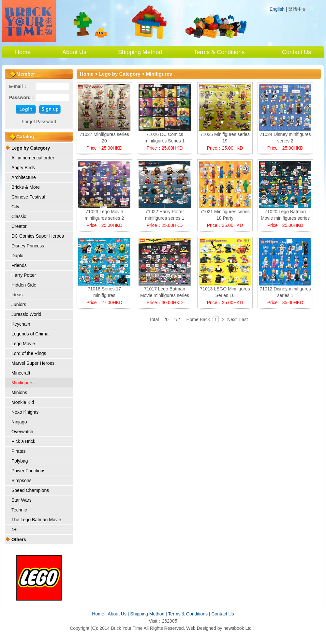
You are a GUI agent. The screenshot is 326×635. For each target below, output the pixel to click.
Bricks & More (25, 187)
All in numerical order (32, 157)
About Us (74, 52)
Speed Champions (30, 490)
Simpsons (21, 480)
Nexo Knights (24, 412)
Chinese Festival (28, 196)
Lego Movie (23, 343)
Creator (19, 226)
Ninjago (19, 421)
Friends (19, 265)
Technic (19, 509)
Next (232, 319)
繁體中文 (297, 9)
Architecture (23, 177)
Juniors (18, 304)
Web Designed (201, 628)
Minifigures (22, 382)
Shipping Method (140, 52)
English (277, 9)
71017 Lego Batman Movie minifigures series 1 (164, 295)
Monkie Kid (22, 402)
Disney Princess (27, 245)
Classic (18, 216)
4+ (14, 529)
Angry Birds (23, 167)
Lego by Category (30, 148)
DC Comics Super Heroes (37, 236)
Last (243, 319)
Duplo (17, 255)
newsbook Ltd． (239, 628)
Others (18, 539)
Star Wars (21, 500)
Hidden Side (23, 285)
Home (23, 52)
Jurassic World (26, 314)
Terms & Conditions (219, 52)
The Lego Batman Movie (36, 519)
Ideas (16, 294)
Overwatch (22, 431)
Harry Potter (23, 275)
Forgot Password (39, 121)
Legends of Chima (30, 333)
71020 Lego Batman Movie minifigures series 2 (285, 218)
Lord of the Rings (28, 353)
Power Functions (28, 470)
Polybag (19, 461)
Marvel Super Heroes (32, 363)
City (15, 206)
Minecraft (20, 373)
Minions (19, 392)
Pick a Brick (23, 441)
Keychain (20, 324)
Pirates (18, 451)
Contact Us (296, 52)
